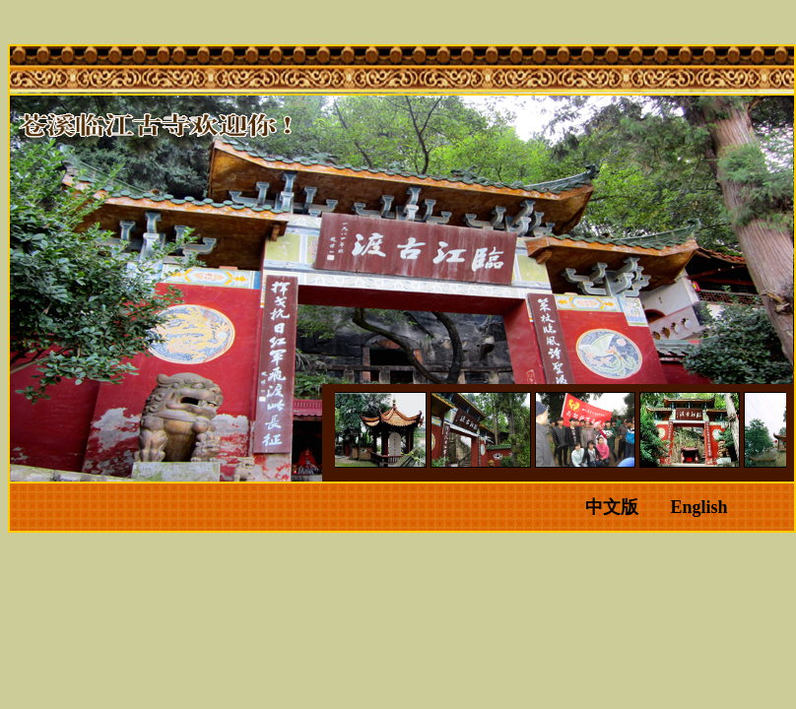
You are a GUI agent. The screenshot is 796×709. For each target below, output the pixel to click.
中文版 (611, 507)
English (698, 507)
